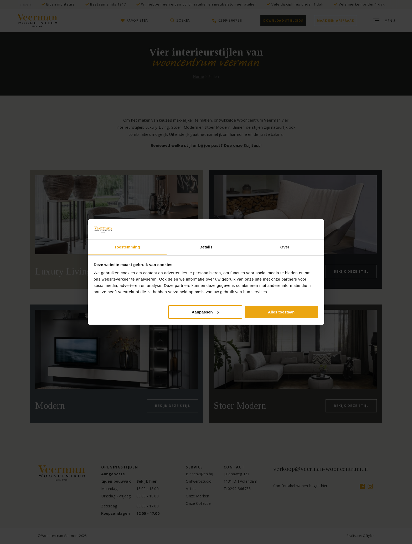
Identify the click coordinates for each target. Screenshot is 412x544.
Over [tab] (285, 247)
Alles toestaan (281, 312)
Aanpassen (205, 312)
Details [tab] (206, 247)
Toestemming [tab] (127, 247)
